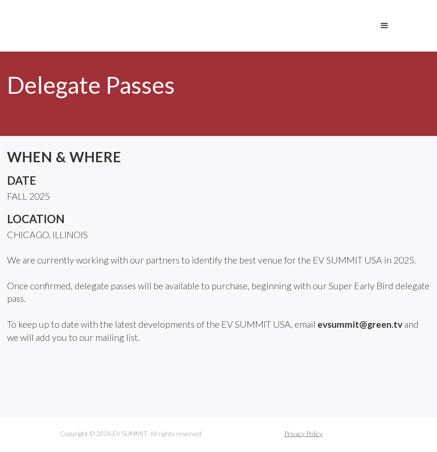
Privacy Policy (303, 433)
